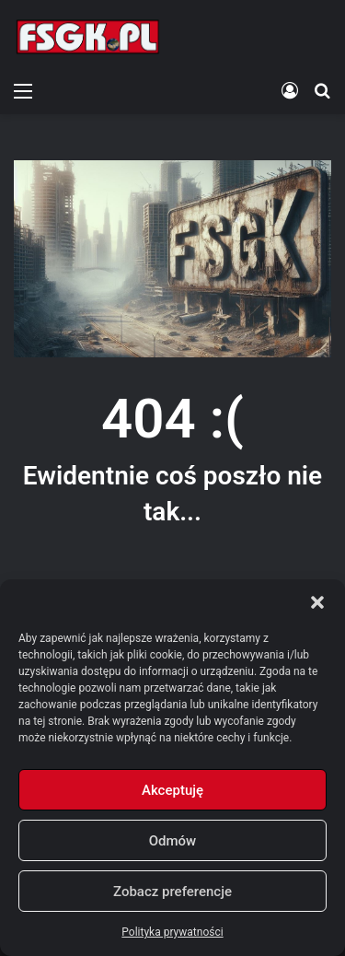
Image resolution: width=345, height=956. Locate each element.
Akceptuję (172, 790)
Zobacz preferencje (172, 891)
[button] (317, 602)
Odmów (173, 841)
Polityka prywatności (172, 932)
